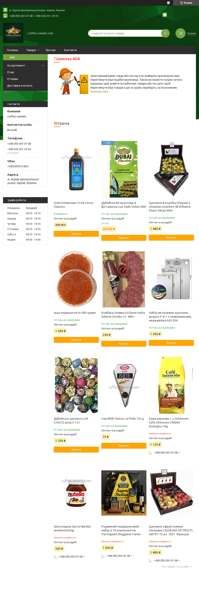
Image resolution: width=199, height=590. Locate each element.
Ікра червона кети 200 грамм (75, 312)
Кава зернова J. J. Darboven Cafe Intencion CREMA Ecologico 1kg (169, 422)
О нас (10, 72)
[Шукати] (165, 33)
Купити (76, 233)
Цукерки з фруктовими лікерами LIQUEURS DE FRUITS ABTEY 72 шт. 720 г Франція (171, 530)
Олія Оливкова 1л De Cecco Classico (73, 204)
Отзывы (12, 79)
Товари (31, 50)
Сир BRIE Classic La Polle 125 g (122, 418)
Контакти (70, 50)
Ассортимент (16, 65)
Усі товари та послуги (175, 566)
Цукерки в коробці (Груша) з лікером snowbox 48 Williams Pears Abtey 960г (170, 206)
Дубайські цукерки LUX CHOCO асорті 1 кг (71, 420)
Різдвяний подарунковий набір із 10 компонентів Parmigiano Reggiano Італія (120, 530)
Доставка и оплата (19, 85)
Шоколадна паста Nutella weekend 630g (72, 528)
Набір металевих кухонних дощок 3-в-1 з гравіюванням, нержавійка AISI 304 (170, 316)
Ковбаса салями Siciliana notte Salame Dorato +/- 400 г (123, 314)
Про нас (51, 50)
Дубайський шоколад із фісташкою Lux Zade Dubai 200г (123, 204)
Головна (12, 50)
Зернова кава (99, 91)
